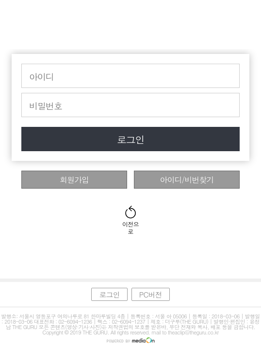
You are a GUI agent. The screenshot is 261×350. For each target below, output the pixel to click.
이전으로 (130, 224)
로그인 (130, 139)
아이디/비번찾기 (187, 179)
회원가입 (74, 179)
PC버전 (150, 294)
